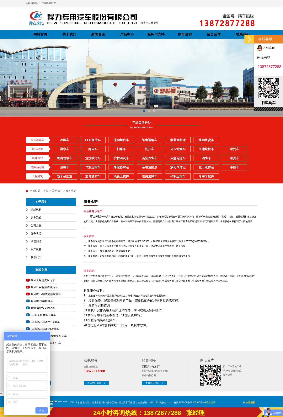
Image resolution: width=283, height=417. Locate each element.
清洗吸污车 (93, 158)
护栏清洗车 (121, 158)
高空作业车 (149, 158)
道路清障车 (149, 176)
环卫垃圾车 (178, 149)
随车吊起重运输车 (64, 177)
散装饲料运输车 (178, 140)
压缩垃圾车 (206, 149)
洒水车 (64, 149)
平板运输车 (178, 176)
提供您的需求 (96, 383)
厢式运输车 (37, 139)
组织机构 (36, 209)
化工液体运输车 (206, 168)
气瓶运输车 (93, 167)
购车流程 (36, 217)
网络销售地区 (151, 366)
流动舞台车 (121, 140)
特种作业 (37, 158)
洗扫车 (149, 149)
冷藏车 (64, 140)
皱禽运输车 (149, 140)
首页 (46, 190)
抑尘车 (93, 149)
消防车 (206, 158)
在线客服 (266, 47)
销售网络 (36, 241)
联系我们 (36, 257)
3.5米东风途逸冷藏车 (43, 315)
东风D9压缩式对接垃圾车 (46, 294)
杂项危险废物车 (149, 168)
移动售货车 (206, 140)
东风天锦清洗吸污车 (43, 280)
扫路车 (121, 149)
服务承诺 (36, 233)
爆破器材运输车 (121, 168)
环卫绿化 (37, 149)
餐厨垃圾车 (64, 158)
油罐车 (64, 167)
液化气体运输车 (178, 168)
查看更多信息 (154, 383)
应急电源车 (178, 158)
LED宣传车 (93, 140)
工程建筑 (37, 176)
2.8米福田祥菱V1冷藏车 (45, 328)
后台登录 (210, 402)
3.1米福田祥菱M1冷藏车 (45, 321)
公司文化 (36, 225)
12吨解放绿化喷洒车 (43, 308)
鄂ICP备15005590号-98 (193, 402)
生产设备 (36, 249)
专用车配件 (206, 176)
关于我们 (57, 190)
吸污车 (234, 149)
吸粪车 (234, 158)
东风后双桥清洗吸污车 (44, 287)
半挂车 (234, 167)
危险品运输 (37, 167)
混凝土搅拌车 (121, 177)
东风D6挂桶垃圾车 (42, 301)
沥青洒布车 (93, 176)
